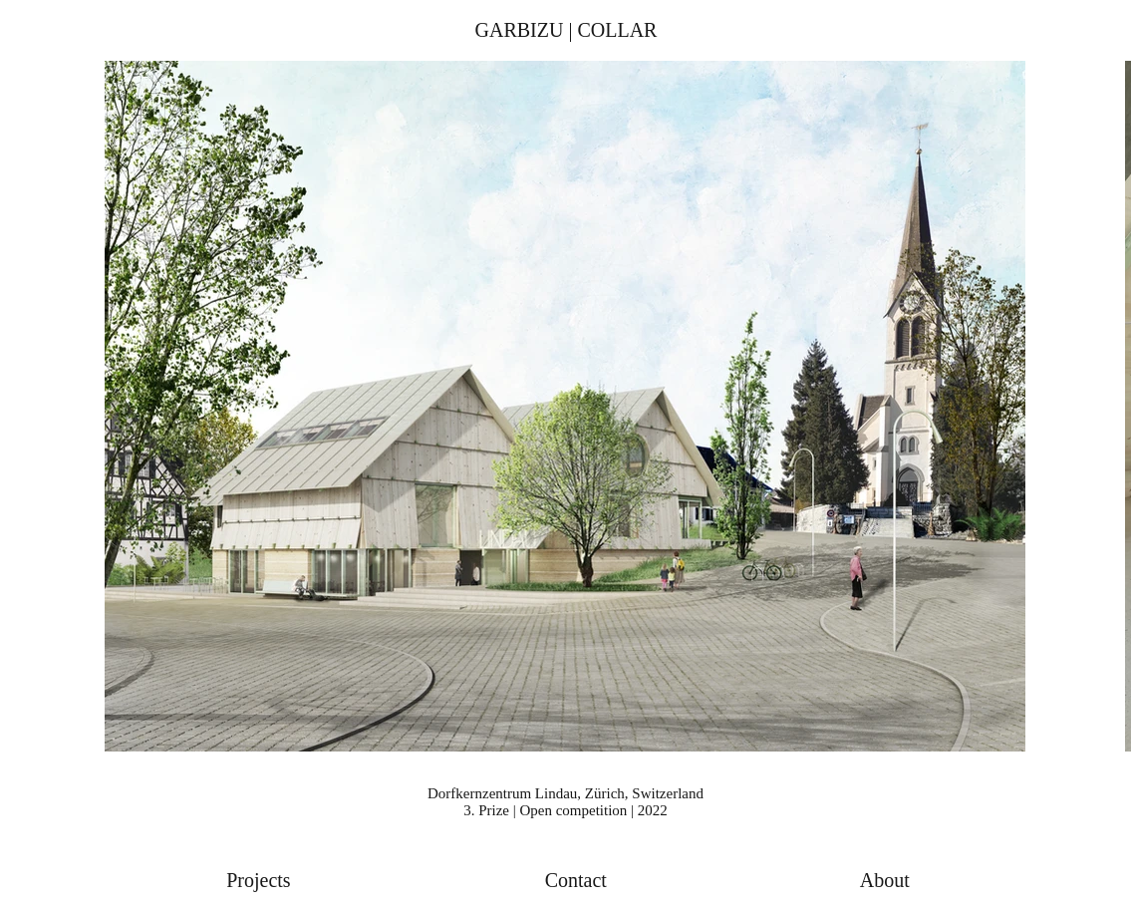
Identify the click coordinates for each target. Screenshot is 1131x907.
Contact (576, 880)
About (885, 880)
